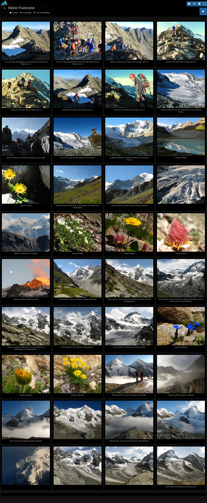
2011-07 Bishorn (43, 13)
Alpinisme (27, 13)
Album (15, 13)
